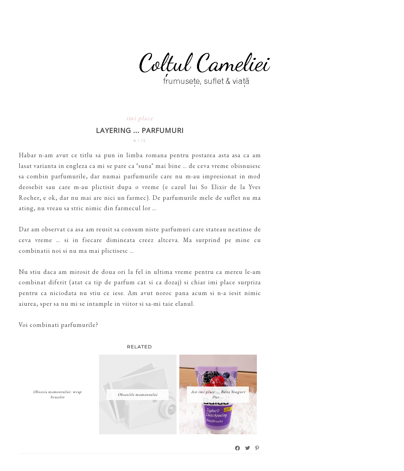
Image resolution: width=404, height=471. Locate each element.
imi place (139, 118)
